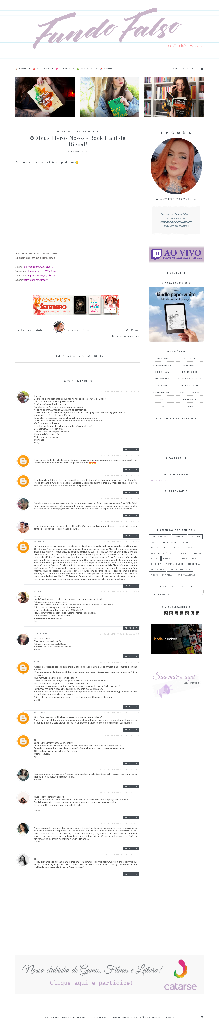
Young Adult (158, 548)
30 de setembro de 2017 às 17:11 (119, 823)
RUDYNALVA (38, 391)
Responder (131, 449)
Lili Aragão (38, 475)
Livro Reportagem (180, 569)
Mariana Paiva (39, 541)
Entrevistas (190, 399)
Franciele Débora (40, 633)
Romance (179, 537)
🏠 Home (21, 68)
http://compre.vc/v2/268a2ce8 (42, 275)
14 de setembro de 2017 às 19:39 (119, 391)
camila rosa (38, 822)
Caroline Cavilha (40, 712)
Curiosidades (162, 392)
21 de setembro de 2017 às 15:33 (119, 634)
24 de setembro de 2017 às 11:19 (119, 662)
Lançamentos (162, 365)
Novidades (162, 379)
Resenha (189, 358)
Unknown (37, 454)
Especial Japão (189, 392)
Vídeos (136, 336)
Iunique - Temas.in (163, 1017)
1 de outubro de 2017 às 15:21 (120, 854)
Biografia (194, 564)
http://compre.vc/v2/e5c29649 (38, 266)
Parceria (162, 358)
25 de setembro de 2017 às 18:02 (119, 769)
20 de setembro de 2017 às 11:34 (119, 592)
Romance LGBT (174, 564)
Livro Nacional (160, 537)
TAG (162, 399)
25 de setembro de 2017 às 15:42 (119, 735)
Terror (188, 548)
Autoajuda (157, 569)
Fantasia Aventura (189, 553)
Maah (36, 735)
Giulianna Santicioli (41, 768)
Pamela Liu (38, 591)
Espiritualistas (185, 575)
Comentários (78, 152)
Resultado (190, 365)
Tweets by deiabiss (159, 480)
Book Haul (123, 336)
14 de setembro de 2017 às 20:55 (119, 455)
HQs (162, 406)
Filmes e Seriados (189, 379)
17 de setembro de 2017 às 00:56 (119, 542)
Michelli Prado (39, 498)
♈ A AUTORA (41, 68)
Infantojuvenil (190, 558)
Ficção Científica (161, 575)
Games (190, 406)
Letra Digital (189, 386)
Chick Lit (156, 564)
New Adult (169, 558)
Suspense (195, 537)
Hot (153, 542)
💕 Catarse (63, 68)
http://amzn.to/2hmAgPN (36, 280)
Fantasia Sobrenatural (174, 542)
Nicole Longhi (39, 791)
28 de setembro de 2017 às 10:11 (119, 792)
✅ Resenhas (85, 68)
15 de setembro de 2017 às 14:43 (119, 475)
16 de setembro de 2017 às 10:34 (119, 498)
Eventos (162, 386)
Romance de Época (162, 553)
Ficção (155, 558)
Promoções (189, 372)
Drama (175, 548)
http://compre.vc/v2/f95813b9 (41, 271)
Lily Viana (37, 854)
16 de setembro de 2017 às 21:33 (119, 521)
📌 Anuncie (108, 68)
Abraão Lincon (39, 521)
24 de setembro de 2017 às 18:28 (119, 713)
